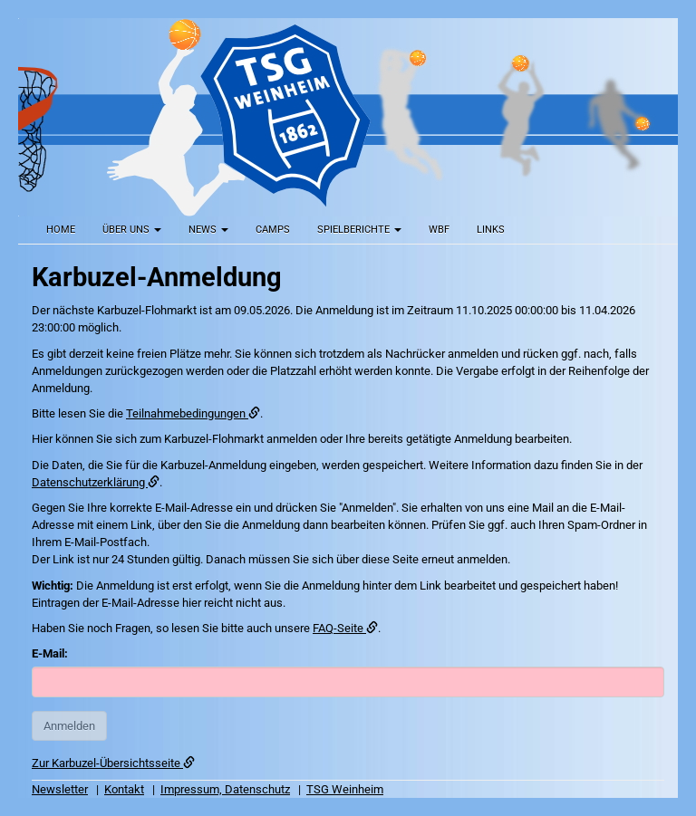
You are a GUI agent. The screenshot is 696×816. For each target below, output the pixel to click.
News (208, 229)
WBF (439, 229)
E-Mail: (50, 653)
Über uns (131, 229)
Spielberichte (359, 229)
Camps (273, 229)
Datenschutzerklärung (96, 482)
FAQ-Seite (345, 628)
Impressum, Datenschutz (225, 789)
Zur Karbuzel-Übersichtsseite (113, 763)
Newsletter (60, 789)
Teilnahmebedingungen (193, 413)
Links (491, 229)
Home (60, 229)
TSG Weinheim (344, 789)
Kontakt (124, 789)
